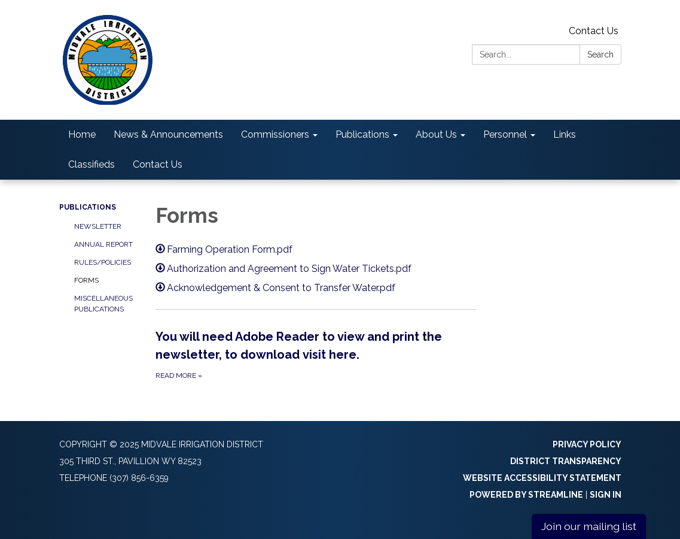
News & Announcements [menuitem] (168, 134)
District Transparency (565, 461)
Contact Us (593, 31)
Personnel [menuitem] (505, 134)
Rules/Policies (102, 262)
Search (600, 54)
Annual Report (103, 244)
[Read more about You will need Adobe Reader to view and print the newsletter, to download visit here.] (315, 354)
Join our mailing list (588, 526)
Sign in (605, 494)
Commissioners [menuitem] (275, 134)
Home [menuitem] (82, 134)
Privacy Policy (587, 444)
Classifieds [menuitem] (91, 164)
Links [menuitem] (564, 134)
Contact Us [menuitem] (157, 164)
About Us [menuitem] (436, 134)
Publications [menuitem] (362, 134)
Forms (86, 280)
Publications (87, 207)
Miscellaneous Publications (103, 303)
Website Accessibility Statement (542, 478)
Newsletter (97, 226)
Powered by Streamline (526, 494)
